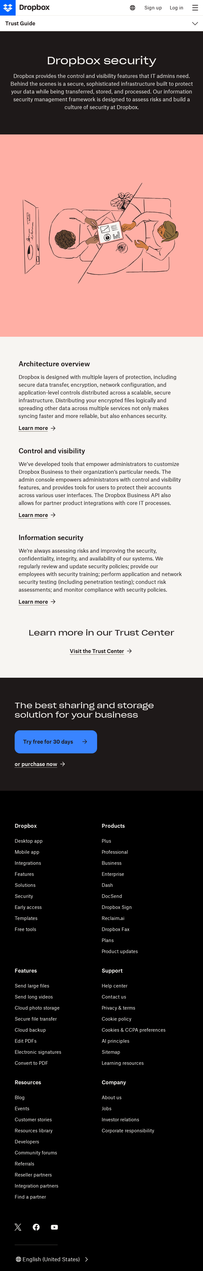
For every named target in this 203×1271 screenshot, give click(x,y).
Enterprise (113, 874)
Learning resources (123, 1063)
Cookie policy (116, 1019)
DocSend (112, 896)
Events (22, 1108)
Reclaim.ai (113, 918)
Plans (108, 940)
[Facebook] (36, 1227)
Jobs (106, 1108)
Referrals (24, 1163)
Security (24, 896)
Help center (114, 985)
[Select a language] (132, 8)
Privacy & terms (118, 1008)
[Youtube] (54, 1227)
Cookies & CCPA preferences (134, 1030)
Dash (107, 885)
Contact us (114, 997)
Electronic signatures (38, 1052)
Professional (115, 852)
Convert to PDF (31, 1063)
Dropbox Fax (115, 929)
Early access (28, 907)
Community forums (36, 1152)
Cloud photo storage (37, 1008)
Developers (27, 1141)
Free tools (25, 929)
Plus (106, 841)
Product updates (120, 951)
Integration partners (36, 1186)
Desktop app (29, 841)
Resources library (33, 1130)
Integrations (28, 863)
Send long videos (34, 997)
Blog (20, 1097)
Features (24, 874)
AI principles (115, 1041)
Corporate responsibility (128, 1130)
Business (112, 863)
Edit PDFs (25, 1041)
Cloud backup (30, 1030)
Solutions (25, 885)
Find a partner (30, 1197)
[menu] (195, 8)
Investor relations (120, 1119)
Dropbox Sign (117, 907)
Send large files (32, 985)
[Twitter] (18, 1227)
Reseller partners (33, 1174)
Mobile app (27, 852)
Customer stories (33, 1119)
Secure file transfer (36, 1019)
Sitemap (111, 1052)
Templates (26, 918)
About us (112, 1097)
